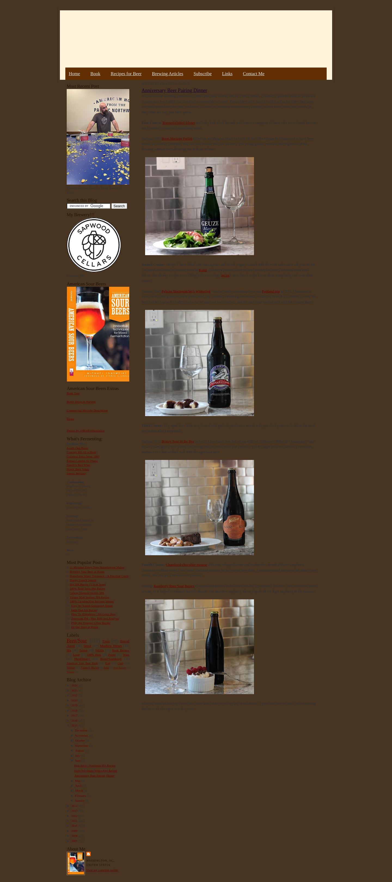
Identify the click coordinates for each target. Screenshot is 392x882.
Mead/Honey (82, 658)
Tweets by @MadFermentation (86, 430)
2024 (74, 685)
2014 (74, 805)
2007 (74, 841)
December (81, 730)
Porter (112, 654)
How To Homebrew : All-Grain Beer (93, 614)
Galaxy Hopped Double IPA (87, 592)
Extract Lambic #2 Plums (82, 460)
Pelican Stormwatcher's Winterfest (186, 291)
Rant (107, 663)
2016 (74, 720)
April (78, 785)
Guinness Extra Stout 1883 (83, 456)
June (78, 760)
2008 (74, 835)
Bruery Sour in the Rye (178, 441)
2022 (74, 695)
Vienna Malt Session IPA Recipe (89, 597)
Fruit (105, 641)
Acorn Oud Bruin (77, 448)
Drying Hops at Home (84, 626)
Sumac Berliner (76, 473)
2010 (74, 825)
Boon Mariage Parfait (177, 138)
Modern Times (111, 646)
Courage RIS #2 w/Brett (81, 452)
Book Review (120, 650)
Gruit (120, 663)
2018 (74, 710)
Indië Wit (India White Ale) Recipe (95, 770)
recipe (225, 275)
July (78, 755)
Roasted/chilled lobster (179, 123)
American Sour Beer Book (82, 663)
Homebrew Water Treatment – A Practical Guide (99, 576)
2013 (74, 810)
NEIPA (99, 650)
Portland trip (271, 291)
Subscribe (203, 73)
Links (227, 73)
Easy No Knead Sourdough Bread (91, 605)
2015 (74, 725)
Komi (203, 270)
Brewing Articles (167, 73)
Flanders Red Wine (78, 464)
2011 (74, 820)
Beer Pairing (120, 667)
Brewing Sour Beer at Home (87, 571)
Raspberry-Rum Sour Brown (174, 586)
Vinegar (70, 671)
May (78, 780)
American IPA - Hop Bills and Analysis (95, 618)
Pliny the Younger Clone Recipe (91, 622)
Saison (83, 650)
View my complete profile (102, 870)
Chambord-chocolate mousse (186, 565)
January (80, 800)
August (80, 750)
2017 (74, 715)
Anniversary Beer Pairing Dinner (94, 775)
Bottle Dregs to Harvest (81, 401)
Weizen (71, 667)
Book (95, 73)
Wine (126, 654)
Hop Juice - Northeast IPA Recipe (94, 765)
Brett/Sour (77, 640)
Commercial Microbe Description (87, 410)
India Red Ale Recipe (84, 610)
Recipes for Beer (126, 73)
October (80, 740)
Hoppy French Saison (83, 580)
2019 (74, 705)
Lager (76, 654)
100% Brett (94, 654)
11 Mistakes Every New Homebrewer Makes (97, 567)
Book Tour (73, 393)
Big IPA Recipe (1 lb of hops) (88, 584)
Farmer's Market (90, 667)
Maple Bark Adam (78, 469)
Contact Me (253, 73)
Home (74, 73)
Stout (87, 646)
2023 (74, 690)
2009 (74, 830)
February (81, 795)
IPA (69, 650)
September (82, 745)
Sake (106, 667)
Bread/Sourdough (111, 658)
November (82, 735)
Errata (70, 418)
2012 (74, 815)
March (79, 790)
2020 (74, 700)
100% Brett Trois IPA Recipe (87, 588)
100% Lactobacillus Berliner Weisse (92, 601)
